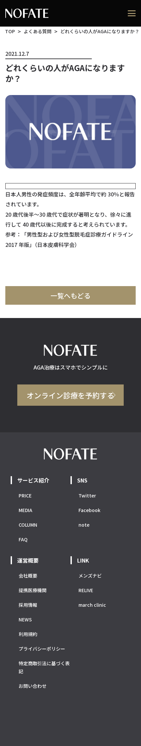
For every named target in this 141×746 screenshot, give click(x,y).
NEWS (25, 619)
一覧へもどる (70, 295)
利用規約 (28, 634)
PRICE (25, 495)
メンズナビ (90, 575)
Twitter (87, 495)
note (83, 524)
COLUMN (28, 524)
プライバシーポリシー (42, 648)
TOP (10, 31)
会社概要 (28, 575)
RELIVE (85, 590)
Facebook (89, 510)
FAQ (23, 539)
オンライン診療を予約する (70, 395)
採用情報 (28, 604)
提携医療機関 (33, 590)
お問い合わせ (33, 686)
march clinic (92, 604)
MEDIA (25, 510)
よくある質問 (38, 31)
